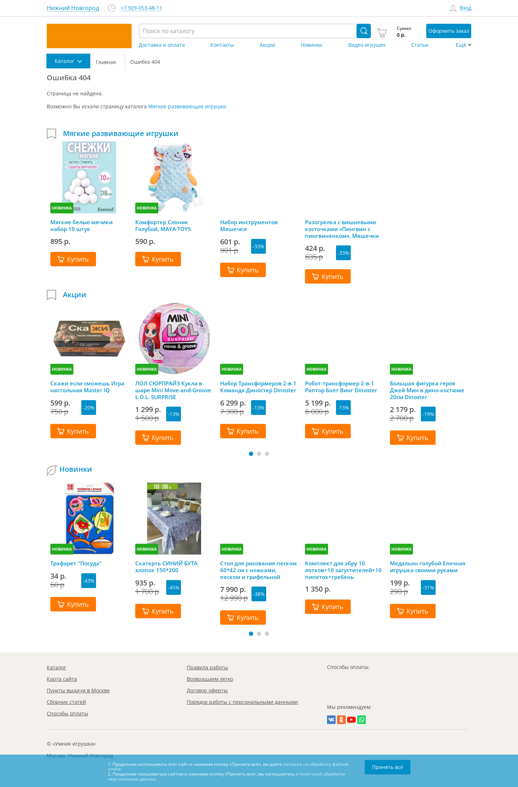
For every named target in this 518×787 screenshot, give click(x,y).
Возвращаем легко (210, 678)
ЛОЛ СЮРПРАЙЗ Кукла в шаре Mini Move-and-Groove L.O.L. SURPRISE (173, 390)
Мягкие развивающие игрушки (187, 106)
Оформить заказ (448, 30)
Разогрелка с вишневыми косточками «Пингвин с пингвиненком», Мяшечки (342, 229)
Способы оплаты (67, 713)
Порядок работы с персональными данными (242, 701)
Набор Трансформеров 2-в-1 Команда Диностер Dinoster (258, 387)
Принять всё (387, 767)
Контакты (222, 45)
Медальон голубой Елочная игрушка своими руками (427, 567)
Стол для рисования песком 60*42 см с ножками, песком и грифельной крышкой (258, 570)
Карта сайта (62, 678)
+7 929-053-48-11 (141, 8)
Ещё (461, 45)
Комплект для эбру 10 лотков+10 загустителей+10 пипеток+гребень (343, 570)
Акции (267, 45)
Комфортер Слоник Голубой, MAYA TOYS (163, 225)
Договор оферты (207, 690)
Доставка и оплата (162, 45)
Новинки (311, 45)
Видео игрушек (367, 45)
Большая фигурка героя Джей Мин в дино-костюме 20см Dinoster (427, 390)
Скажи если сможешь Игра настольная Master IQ (87, 387)
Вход (465, 8)
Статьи (419, 45)
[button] (251, 454)
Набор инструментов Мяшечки (249, 225)
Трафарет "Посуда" (76, 563)
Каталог (56, 667)
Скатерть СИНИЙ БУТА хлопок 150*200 (166, 567)
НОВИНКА (62, 208)
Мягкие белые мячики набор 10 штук (81, 225)
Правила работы (207, 667)
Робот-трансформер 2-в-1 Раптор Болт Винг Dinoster (341, 387)
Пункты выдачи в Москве (78, 690)
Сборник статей (66, 701)
